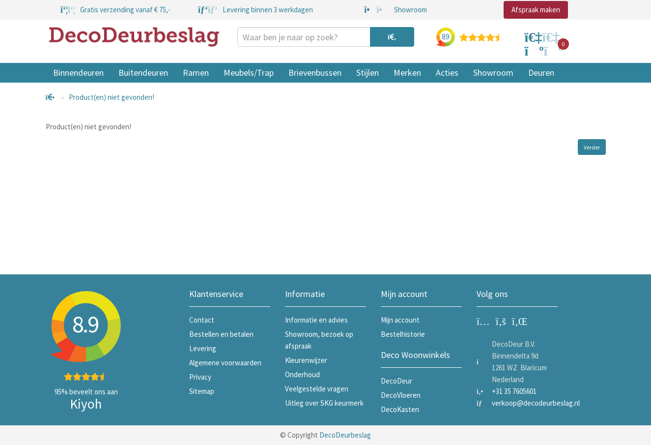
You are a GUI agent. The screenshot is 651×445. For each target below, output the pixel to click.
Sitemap (201, 391)
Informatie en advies (316, 320)
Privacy (200, 377)
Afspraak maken (535, 9)
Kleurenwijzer (306, 360)
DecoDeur (396, 381)
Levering (202, 348)
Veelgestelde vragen (316, 388)
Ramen (196, 72)
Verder (592, 147)
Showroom (493, 72)
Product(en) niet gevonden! (111, 97)
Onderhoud (302, 374)
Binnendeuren (78, 72)
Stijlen (367, 72)
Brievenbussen (314, 72)
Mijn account (400, 320)
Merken (407, 72)
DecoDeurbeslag (345, 435)
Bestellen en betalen (221, 334)
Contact (201, 320)
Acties (447, 72)
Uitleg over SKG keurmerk (324, 403)
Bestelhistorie (403, 334)
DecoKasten (400, 409)
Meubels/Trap (249, 72)
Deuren (541, 72)
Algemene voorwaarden (225, 362)
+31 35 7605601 (514, 391)
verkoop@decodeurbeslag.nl (536, 403)
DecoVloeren (401, 395)
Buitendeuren (143, 72)
